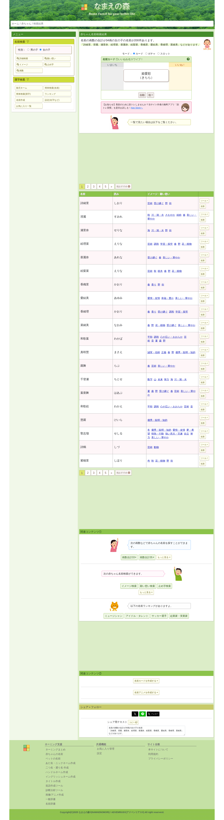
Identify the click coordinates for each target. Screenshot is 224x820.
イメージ (22, 64)
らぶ (117, 365)
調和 (156, 244)
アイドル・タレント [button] (137, 616)
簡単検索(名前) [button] (52, 88)
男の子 (32, 49)
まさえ (118, 352)
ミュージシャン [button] (113, 616)
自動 (142, 95)
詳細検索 (22, 58)
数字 (149, 379)
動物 (156, 447)
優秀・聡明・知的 (185, 352)
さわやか (170, 215)
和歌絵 (84, 406)
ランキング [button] (50, 94)
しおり (118, 203)
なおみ (118, 325)
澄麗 (83, 216)
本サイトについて (158, 749)
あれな (118, 257)
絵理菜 (84, 243)
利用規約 (153, 754)
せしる (118, 433)
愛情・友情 (153, 298)
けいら (118, 419)
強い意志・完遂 (174, 433)
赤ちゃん (26, 23)
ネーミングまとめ (55, 749)
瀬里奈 (84, 230)
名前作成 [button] (20, 100)
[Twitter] (135, 713)
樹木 (160, 271)
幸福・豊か (167, 298)
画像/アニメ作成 (55, 794)
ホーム (15, 23)
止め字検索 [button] (164, 586)
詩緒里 (84, 203)
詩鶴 (83, 447)
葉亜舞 (84, 392)
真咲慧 (84, 352)
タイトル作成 (53, 781)
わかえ (118, 406)
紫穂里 (84, 460)
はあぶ (118, 392)
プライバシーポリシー (160, 758)
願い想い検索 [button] (147, 586)
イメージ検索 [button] (129, 586)
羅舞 (83, 365)
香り (153, 284)
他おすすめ (123, 186)
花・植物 (187, 244)
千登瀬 (84, 379)
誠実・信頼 (153, 352)
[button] (188, 59)
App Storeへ (137, 108)
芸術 (149, 203)
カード (139, 53)
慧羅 (83, 419)
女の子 (45, 49)
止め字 (49, 64)
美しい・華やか (171, 257)
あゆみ (118, 297)
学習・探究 (166, 244)
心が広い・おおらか (171, 337)
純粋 (179, 215)
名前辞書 (51, 803)
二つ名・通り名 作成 (57, 767)
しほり (118, 460)
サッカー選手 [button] (159, 616)
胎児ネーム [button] (21, 88)
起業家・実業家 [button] (179, 616)
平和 (149, 337)
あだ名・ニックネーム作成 (60, 763)
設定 (99, 753)
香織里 (84, 284)
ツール (203, 201)
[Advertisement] (43, 163)
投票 (203, 206)
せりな (118, 230)
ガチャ (151, 53)
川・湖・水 (157, 215)
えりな (118, 243)
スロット (165, 53)
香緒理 (84, 311)
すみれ (118, 216)
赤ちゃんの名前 (54, 754)
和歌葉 (84, 338)
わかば (118, 338)
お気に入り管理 (105, 748)
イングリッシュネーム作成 (60, 776)
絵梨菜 (84, 270)
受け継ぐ (159, 203)
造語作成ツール (54, 785)
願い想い (50, 58)
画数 (20, 70)
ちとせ (118, 379)
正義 (163, 352)
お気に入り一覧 (23, 106)
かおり (118, 284)
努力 (166, 379)
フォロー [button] (153, 714)
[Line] (142, 713)
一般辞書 (51, 799)
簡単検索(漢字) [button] (23, 94)
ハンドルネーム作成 (57, 772)
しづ (117, 447)
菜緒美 (84, 325)
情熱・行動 (157, 433)
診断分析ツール (54, 790)
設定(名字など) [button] (52, 100)
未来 (160, 379)
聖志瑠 (84, 433)
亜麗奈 (84, 257)
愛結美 (84, 297)
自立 (186, 433)
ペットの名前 (53, 758)
